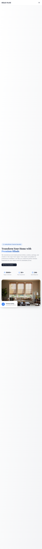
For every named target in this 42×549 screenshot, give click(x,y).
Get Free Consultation (9, 265)
